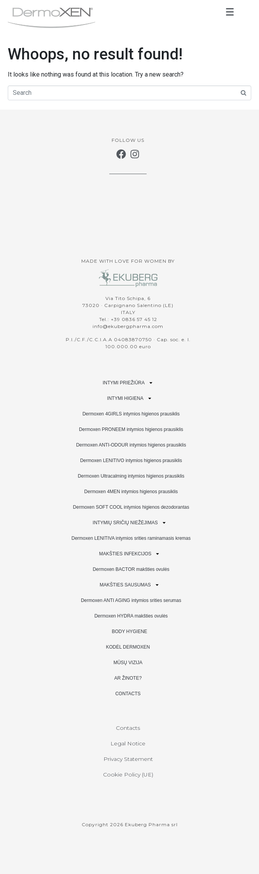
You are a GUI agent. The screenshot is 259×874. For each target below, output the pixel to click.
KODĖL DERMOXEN (128, 647)
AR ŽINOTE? (128, 678)
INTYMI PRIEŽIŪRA (128, 383)
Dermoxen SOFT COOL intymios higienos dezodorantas (131, 507)
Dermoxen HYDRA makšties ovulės (131, 616)
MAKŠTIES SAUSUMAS (129, 585)
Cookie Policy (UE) (128, 774)
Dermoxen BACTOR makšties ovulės (131, 569)
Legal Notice (127, 743)
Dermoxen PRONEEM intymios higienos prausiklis (131, 429)
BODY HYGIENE (129, 631)
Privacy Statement (128, 758)
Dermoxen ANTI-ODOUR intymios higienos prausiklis (131, 445)
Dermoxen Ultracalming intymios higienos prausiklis (131, 476)
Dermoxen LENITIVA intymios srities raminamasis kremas (131, 538)
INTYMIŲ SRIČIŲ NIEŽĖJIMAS (129, 522)
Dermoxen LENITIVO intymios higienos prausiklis (131, 460)
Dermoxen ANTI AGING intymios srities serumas (131, 600)
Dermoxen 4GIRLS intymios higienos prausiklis (131, 414)
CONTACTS (127, 693)
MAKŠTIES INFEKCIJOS (129, 554)
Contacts (128, 727)
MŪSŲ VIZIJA (128, 662)
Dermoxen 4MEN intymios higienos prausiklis (131, 491)
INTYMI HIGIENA (129, 398)
